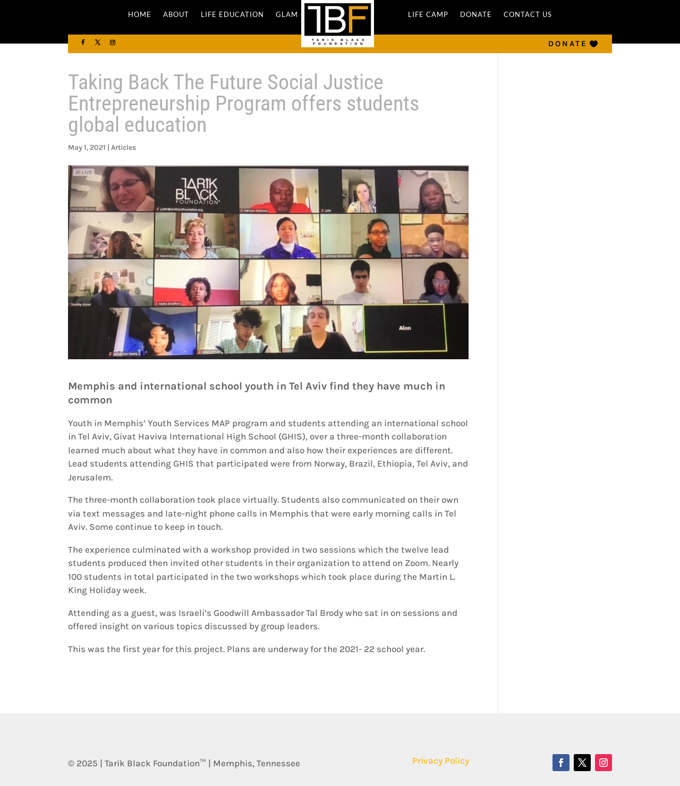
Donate (568, 43)
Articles (123, 147)
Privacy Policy (440, 760)
